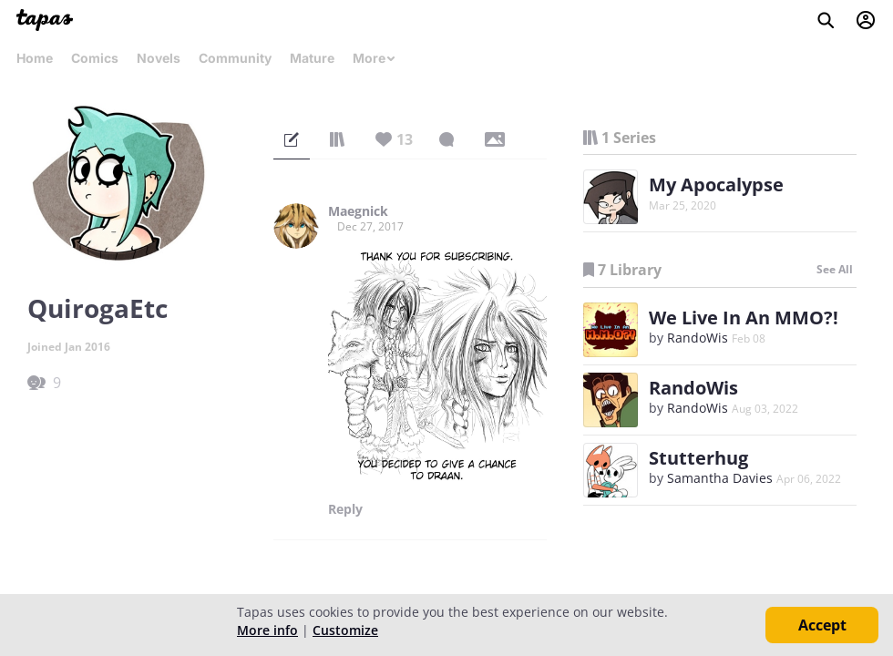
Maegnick (358, 211)
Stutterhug (698, 458)
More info (267, 630)
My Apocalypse (716, 184)
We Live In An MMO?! (743, 317)
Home (34, 58)
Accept (822, 625)
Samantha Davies (720, 478)
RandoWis (697, 337)
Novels (158, 58)
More (374, 58)
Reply (345, 509)
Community (235, 58)
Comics (94, 58)
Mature (312, 58)
